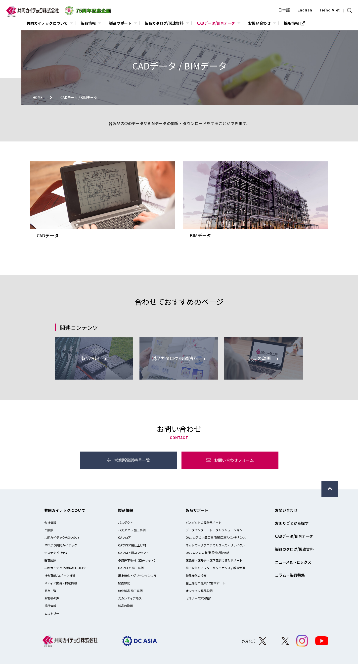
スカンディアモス (130, 598)
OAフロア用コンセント (133, 552)
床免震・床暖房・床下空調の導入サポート (214, 560)
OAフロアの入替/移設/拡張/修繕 (207, 552)
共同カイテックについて (64, 510)
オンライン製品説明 (199, 591)
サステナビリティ (56, 552)
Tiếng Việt (329, 10)
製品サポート (197, 510)
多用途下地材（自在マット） (137, 560)
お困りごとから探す (292, 523)
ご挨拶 (48, 530)
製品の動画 (125, 605)
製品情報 (125, 510)
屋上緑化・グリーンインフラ (137, 575)
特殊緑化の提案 (196, 575)
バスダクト (125, 522)
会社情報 (50, 522)
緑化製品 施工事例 (130, 591)
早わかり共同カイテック (60, 545)
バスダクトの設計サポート (204, 522)
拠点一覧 (50, 591)
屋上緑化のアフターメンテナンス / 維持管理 (215, 568)
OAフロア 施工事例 (131, 568)
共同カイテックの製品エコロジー (66, 568)
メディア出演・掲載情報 (60, 583)
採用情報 (50, 605)
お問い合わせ (286, 510)
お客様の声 (51, 598)
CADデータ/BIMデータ (294, 536)
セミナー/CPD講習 (198, 598)
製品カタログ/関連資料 (294, 549)
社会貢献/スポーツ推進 (59, 575)
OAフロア (124, 537)
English (305, 10)
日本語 (284, 10)
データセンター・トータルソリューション (214, 530)
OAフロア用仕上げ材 (132, 545)
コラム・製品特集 (290, 575)
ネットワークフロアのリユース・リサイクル (215, 545)
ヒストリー (51, 613)
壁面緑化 (124, 583)
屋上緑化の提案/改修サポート (206, 583)
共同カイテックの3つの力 (61, 537)
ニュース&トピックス (293, 562)
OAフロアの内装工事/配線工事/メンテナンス (216, 537)
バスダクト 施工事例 (132, 530)
